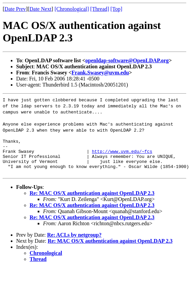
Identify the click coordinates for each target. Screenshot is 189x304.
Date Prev (15, 9)
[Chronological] (71, 9)
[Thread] (99, 9)
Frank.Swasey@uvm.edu (100, 72)
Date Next (40, 9)
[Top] (116, 9)
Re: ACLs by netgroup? (74, 241)
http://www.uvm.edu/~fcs (122, 154)
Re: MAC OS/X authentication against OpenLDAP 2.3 (92, 199)
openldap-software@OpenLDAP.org (127, 60)
